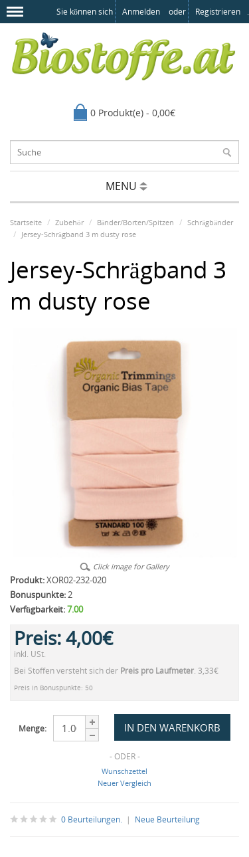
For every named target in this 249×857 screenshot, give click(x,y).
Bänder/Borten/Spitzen (136, 222)
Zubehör (69, 222)
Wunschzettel (124, 771)
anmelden (141, 11)
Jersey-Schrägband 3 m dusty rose (78, 234)
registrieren (217, 11)
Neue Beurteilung (167, 819)
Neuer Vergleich (124, 783)
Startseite (26, 222)
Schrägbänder (210, 222)
